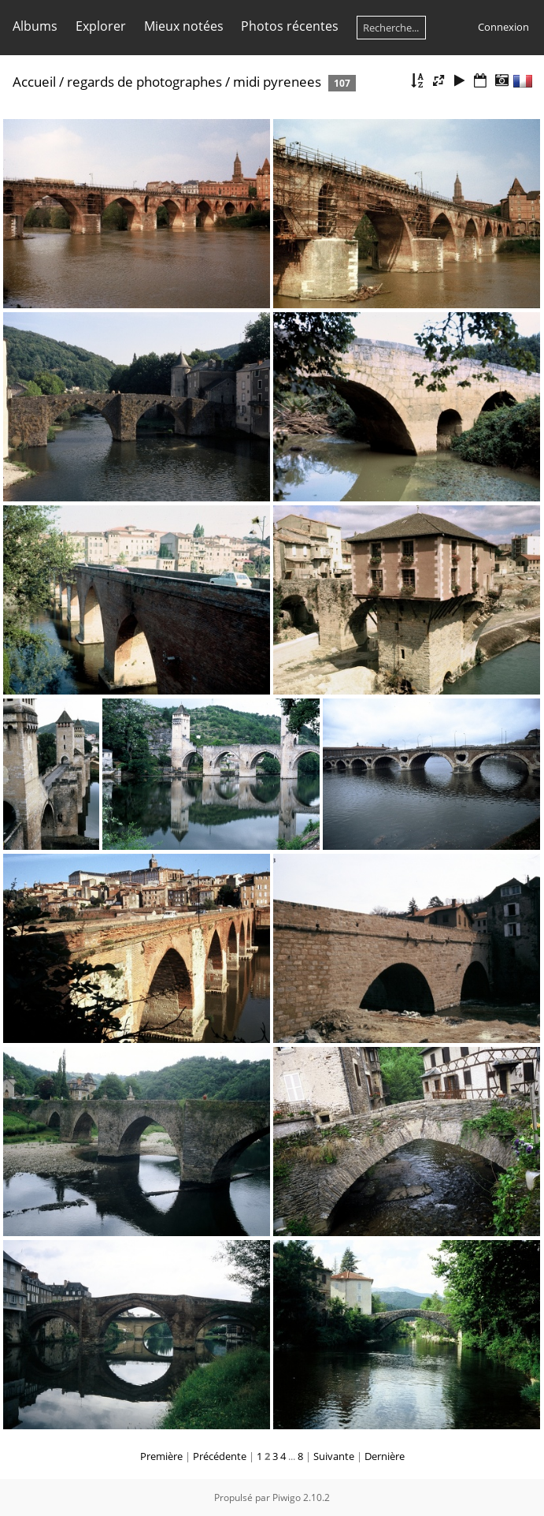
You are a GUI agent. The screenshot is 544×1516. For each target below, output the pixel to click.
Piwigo (286, 1497)
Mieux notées (184, 26)
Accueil (34, 82)
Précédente (219, 1456)
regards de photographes (144, 82)
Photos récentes (290, 26)
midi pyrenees (277, 82)
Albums (35, 26)
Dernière (385, 1456)
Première (161, 1456)
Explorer (101, 26)
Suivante (333, 1456)
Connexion (503, 27)
